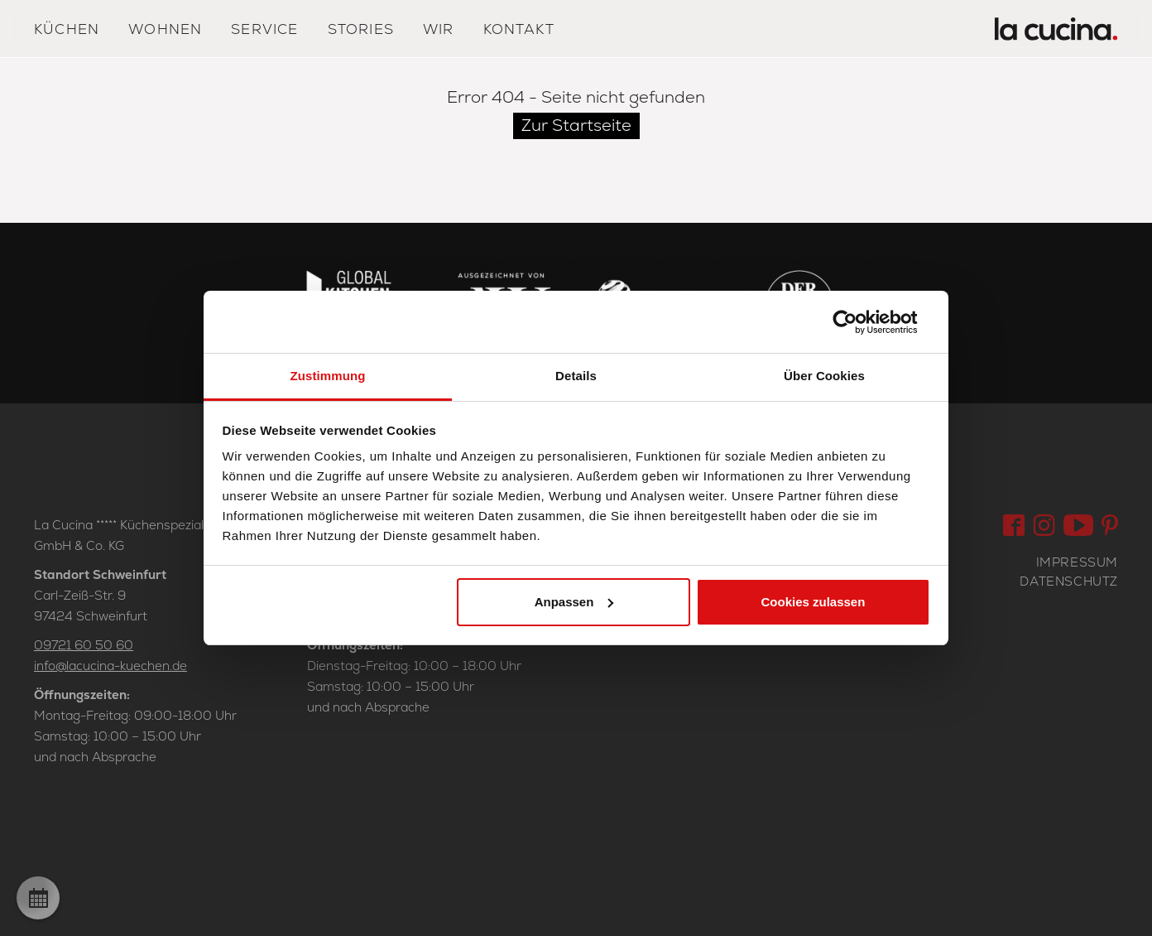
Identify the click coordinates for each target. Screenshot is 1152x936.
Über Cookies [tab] (824, 376)
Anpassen (574, 602)
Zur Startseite (576, 125)
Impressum (1077, 562)
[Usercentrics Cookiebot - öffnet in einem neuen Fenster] (857, 322)
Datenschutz (1069, 581)
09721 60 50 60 (83, 645)
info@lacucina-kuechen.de (110, 665)
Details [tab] (576, 376)
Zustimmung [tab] (328, 376)
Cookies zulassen (813, 602)
